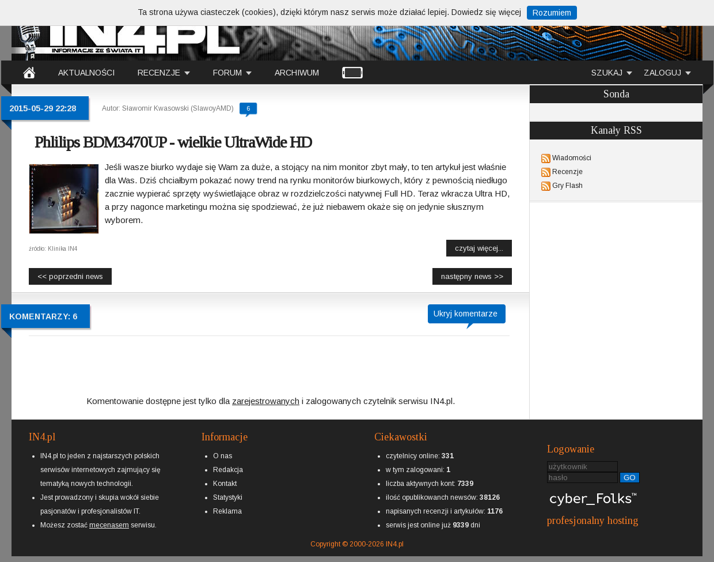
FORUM (227, 72)
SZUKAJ (606, 72)
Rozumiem (552, 12)
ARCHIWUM (297, 72)
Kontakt (225, 484)
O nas (222, 456)
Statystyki (227, 497)
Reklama (227, 511)
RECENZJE (159, 72)
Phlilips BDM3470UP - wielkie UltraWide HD (173, 142)
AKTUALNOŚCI (86, 72)
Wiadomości (571, 158)
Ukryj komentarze (465, 313)
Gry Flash (567, 186)
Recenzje (567, 172)
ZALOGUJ (662, 72)
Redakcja (228, 470)
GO (630, 477)
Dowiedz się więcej (486, 12)
